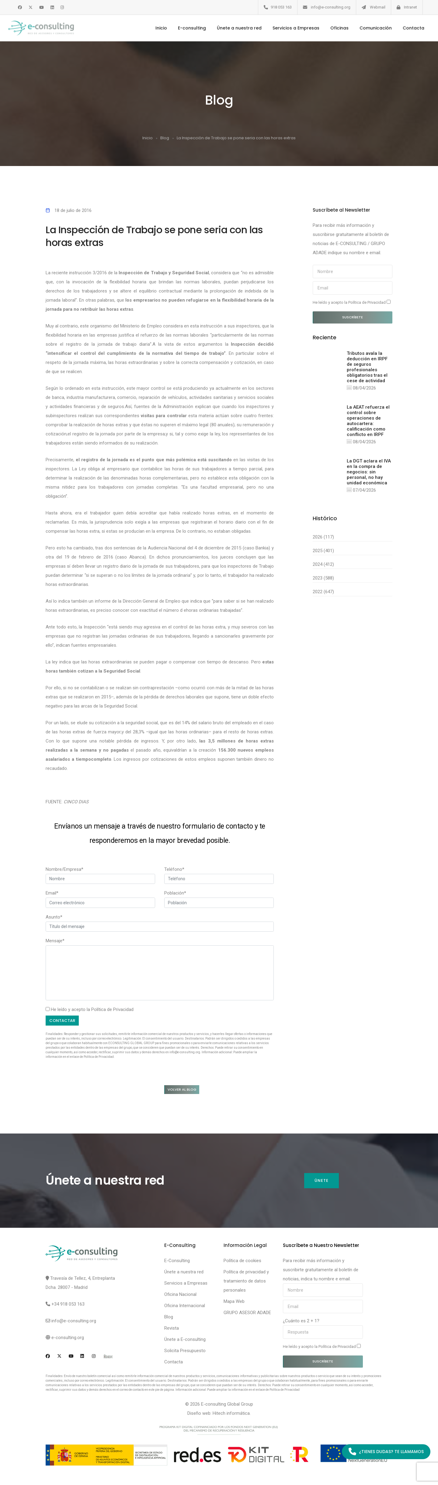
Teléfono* (174, 869)
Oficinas (332, 28)
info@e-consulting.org (330, 7)
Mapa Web (234, 1303)
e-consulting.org (67, 1339)
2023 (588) (323, 579)
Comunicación (369, 28)
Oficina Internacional (184, 1307)
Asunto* (54, 916)
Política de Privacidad (112, 1009)
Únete (321, 1182)
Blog (164, 137)
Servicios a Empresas (289, 28)
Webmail (377, 7)
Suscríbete (352, 317)
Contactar (63, 1020)
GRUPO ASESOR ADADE (247, 1314)
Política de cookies (242, 1262)
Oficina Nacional (180, 1296)
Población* (175, 892)
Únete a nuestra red (232, 28)
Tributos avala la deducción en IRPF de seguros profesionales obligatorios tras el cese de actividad (367, 366)
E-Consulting (177, 1262)
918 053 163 (281, 7)
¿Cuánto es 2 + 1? (301, 1322)
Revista (171, 1329)
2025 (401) (323, 551)
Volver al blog (186, 1090)
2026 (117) (323, 538)
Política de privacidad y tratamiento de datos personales (246, 1282)
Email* (52, 892)
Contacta (406, 28)
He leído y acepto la (352, 301)
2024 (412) (323, 565)
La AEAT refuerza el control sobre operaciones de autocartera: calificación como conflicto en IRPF (368, 420)
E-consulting (185, 28)
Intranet (410, 7)
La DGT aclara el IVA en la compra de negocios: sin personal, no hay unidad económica (369, 472)
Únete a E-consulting (185, 1341)
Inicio (154, 28)
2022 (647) (323, 592)
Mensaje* (55, 940)
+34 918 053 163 (68, 1305)
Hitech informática (231, 1415)
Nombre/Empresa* (64, 869)
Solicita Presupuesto (185, 1352)
